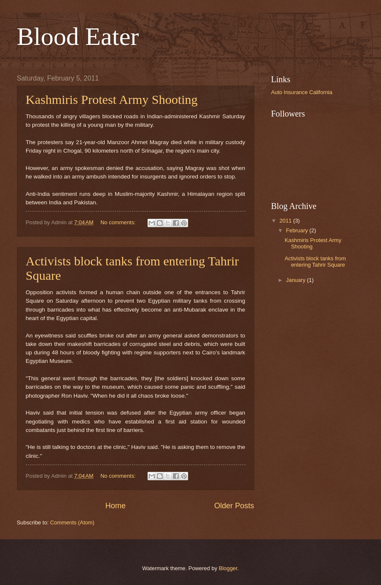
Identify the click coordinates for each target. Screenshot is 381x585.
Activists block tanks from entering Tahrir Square (315, 261)
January (296, 280)
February (297, 230)
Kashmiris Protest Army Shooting (112, 99)
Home (115, 505)
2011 (286, 220)
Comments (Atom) (72, 522)
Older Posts (234, 505)
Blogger (228, 568)
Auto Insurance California (302, 92)
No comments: (118, 222)
